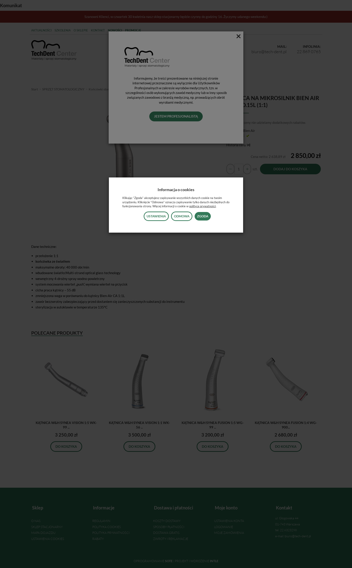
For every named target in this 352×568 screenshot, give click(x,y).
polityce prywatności (202, 206)
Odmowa (181, 216)
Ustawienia (156, 216)
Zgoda (202, 216)
